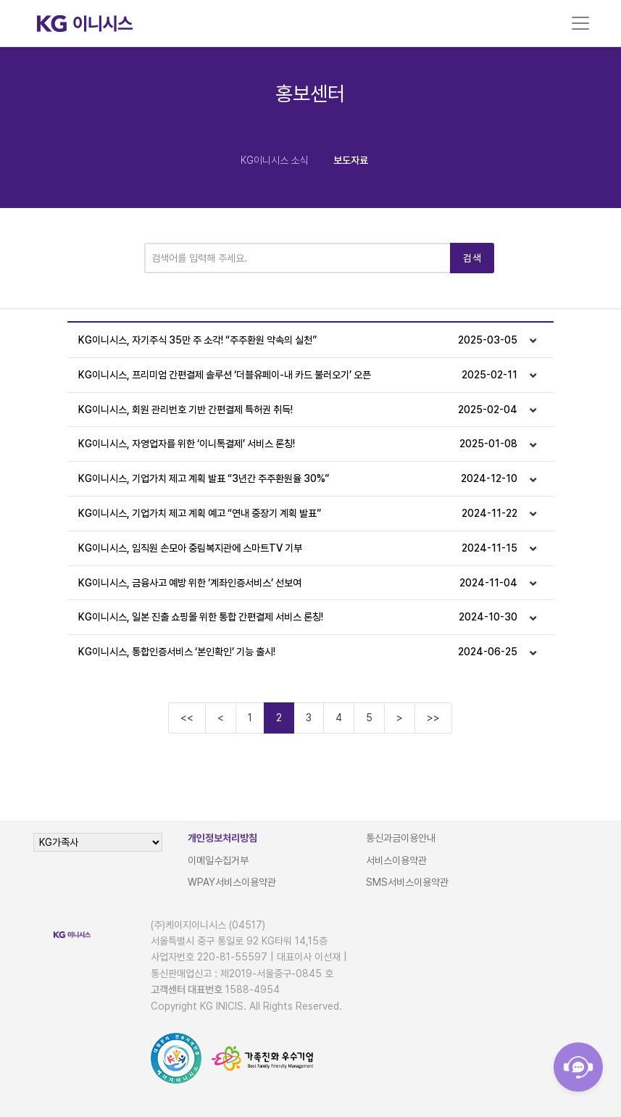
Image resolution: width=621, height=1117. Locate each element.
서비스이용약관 (396, 860)
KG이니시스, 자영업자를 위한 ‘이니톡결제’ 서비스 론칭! (297, 444)
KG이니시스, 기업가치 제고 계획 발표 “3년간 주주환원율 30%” (297, 479)
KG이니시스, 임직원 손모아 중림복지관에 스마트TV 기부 (297, 548)
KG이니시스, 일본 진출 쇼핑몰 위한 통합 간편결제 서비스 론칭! (297, 617)
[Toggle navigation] (580, 23)
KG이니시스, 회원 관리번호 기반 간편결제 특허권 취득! (297, 410)
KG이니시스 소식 (274, 160)
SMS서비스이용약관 (407, 882)
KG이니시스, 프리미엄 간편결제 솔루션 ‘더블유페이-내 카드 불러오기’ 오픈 (297, 375)
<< (186, 717)
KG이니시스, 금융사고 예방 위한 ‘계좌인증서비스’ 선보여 (297, 583)
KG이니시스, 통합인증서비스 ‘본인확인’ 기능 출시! (297, 652)
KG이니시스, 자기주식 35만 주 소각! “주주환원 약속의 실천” (297, 340)
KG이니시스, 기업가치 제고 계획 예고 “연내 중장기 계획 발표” (297, 513)
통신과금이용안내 (400, 838)
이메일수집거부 (218, 860)
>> (433, 717)
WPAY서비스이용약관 (232, 882)
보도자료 (350, 160)
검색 (472, 258)
